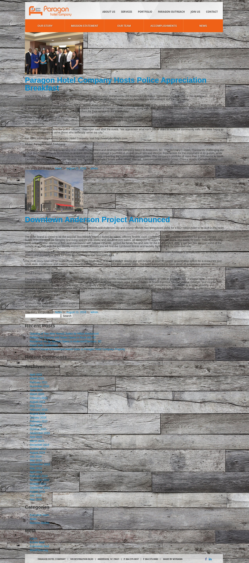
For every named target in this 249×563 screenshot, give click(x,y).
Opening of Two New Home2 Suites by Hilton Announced (64, 333)
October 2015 (38, 429)
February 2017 (38, 421)
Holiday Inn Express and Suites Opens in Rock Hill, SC (63, 337)
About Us (108, 11)
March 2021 (37, 378)
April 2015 (36, 437)
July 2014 (35, 456)
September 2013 (40, 464)
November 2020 (39, 386)
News (203, 26)
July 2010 (35, 495)
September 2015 (40, 433)
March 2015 (37, 440)
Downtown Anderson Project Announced (97, 219)
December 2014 (39, 444)
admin (94, 168)
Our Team (124, 26)
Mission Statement (84, 26)
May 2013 (36, 468)
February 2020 (38, 398)
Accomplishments (163, 26)
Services (126, 11)
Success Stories (39, 522)
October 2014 (38, 448)
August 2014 (37, 452)
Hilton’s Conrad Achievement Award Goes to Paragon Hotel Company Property (77, 349)
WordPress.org (39, 550)
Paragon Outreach (171, 11)
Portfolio (145, 11)
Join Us (195, 11)
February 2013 (38, 476)
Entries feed (37, 542)
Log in (33, 538)
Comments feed (39, 546)
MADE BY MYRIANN (172, 559)
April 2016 (36, 425)
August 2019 (37, 401)
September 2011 (40, 487)
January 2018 (38, 417)
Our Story (45, 26)
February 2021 (38, 382)
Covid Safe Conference (44, 345)
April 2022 (36, 374)
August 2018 (37, 413)
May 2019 (36, 405)
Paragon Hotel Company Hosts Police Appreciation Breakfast (115, 84)
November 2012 (39, 479)
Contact (212, 11)
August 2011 (37, 491)
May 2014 (36, 460)
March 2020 (37, 394)
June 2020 (36, 390)
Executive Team (39, 515)
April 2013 (36, 472)
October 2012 (38, 483)
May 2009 (36, 499)
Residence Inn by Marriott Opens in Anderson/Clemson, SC (66, 341)
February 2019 (38, 409)
